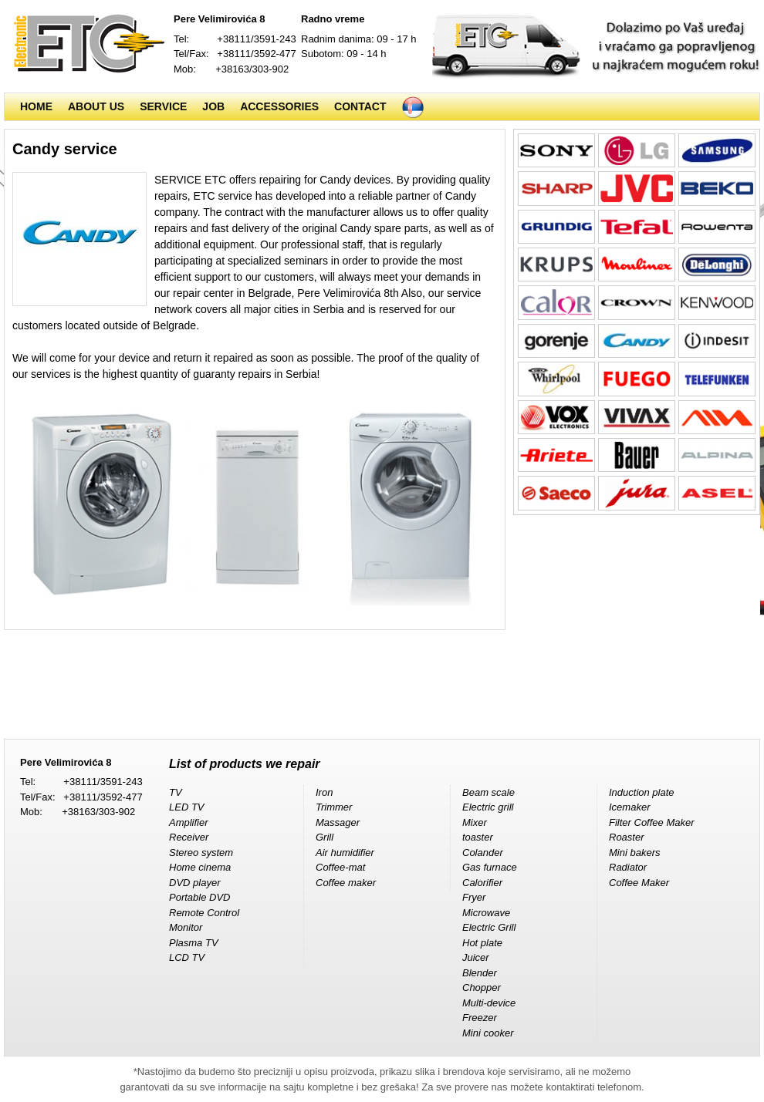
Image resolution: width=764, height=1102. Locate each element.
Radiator (628, 867)
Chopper (481, 987)
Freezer (479, 1017)
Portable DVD (199, 897)
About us (96, 106)
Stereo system (201, 852)
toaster (477, 837)
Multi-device (489, 1003)
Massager (338, 822)
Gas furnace (489, 867)
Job (213, 106)
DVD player (194, 882)
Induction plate (641, 792)
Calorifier (482, 882)
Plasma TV (193, 943)
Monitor (185, 927)
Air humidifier (345, 852)
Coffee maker (346, 882)
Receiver (188, 837)
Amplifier (188, 822)
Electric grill (487, 807)
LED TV (187, 807)
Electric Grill (489, 927)
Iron (324, 792)
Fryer (473, 897)
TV (175, 792)
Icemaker (629, 807)
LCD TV (187, 957)
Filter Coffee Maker (652, 822)
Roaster (626, 837)
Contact (360, 106)
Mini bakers (634, 852)
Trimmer (334, 807)
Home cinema (200, 867)
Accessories (279, 106)
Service (163, 106)
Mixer (474, 822)
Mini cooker (487, 1033)
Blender (479, 973)
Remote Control (204, 912)
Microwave (486, 912)
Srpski (412, 107)
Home (36, 106)
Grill (324, 837)
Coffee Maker (639, 882)
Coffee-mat (340, 867)
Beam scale (488, 792)
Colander (482, 852)
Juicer (475, 957)
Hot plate (482, 943)
